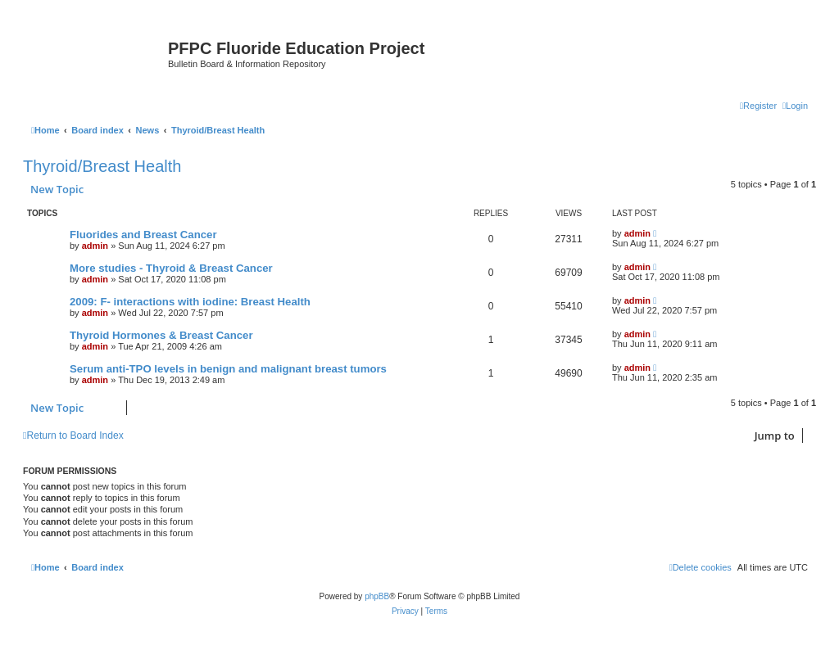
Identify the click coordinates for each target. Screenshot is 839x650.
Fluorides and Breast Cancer (143, 234)
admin (95, 246)
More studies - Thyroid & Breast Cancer (171, 268)
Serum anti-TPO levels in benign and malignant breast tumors (228, 369)
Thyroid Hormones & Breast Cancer (161, 335)
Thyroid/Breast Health (102, 166)
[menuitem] (795, 105)
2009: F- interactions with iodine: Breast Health (190, 302)
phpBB (377, 596)
